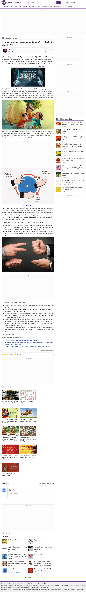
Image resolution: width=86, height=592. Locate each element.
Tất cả (6, 6)
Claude (25, 6)
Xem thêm (28, 577)
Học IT (64, 6)
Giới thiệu (3, 583)
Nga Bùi (10, 51)
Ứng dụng (25, 583)
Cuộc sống (8, 38)
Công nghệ (57, 6)
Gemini (38, 6)
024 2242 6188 (16, 587)
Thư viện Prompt (47, 6)
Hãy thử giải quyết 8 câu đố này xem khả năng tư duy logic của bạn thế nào (27, 346)
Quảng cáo (35, 583)
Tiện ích (70, 6)
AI (11, 6)
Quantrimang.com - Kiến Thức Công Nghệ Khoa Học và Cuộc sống (12, 2)
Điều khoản (9, 583)
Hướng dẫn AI (17, 6)
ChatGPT (31, 6)
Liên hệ (30, 583)
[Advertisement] (43, 23)
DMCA (45, 583)
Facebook (40, 583)
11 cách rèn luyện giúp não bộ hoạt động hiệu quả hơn (21, 340)
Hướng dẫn (19, 583)
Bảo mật (14, 583)
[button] (28, 76)
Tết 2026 (14, 38)
